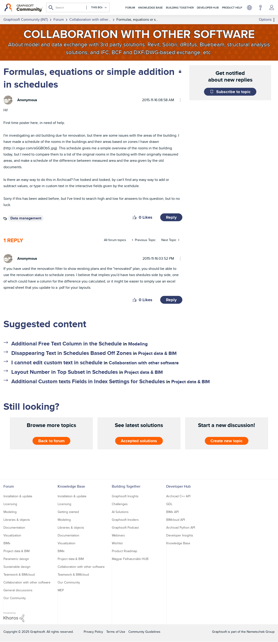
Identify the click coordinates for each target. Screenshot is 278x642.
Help (260, 7)
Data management (25, 218)
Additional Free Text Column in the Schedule (66, 343)
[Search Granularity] (96, 7)
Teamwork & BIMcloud (19, 574)
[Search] (77, 7)
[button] (134, 217)
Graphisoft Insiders (125, 519)
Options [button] (265, 19)
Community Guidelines (144, 631)
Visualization (12, 535)
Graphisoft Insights (125, 496)
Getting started (68, 511)
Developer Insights (179, 535)
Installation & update (17, 496)
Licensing (10, 504)
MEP (61, 590)
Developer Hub (208, 7)
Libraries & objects (16, 519)
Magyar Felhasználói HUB (130, 559)
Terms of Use (115, 631)
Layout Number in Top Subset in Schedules (64, 372)
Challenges (120, 504)
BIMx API (172, 511)
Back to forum (51, 441)
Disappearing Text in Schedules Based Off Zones (71, 353)
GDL (169, 504)
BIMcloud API (175, 519)
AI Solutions (120, 511)
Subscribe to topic (233, 92)
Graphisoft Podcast (125, 527)
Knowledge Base (150, 7)
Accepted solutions (139, 441)
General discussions (18, 590)
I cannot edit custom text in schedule (56, 362)
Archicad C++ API (178, 496)
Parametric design (16, 559)
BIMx (6, 543)
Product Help (232, 7)
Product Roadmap (124, 551)
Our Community (14, 598)
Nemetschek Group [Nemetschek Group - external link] (261, 631)
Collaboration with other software (144, 362)
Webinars (118, 535)
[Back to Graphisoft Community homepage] (23, 7)
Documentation (14, 527)
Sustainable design (16, 566)
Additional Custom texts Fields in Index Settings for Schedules (88, 381)
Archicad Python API (180, 527)
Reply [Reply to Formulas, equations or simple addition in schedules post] (171, 217)
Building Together (180, 7)
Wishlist (117, 543)
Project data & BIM (157, 353)
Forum (130, 7)
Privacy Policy (93, 631)
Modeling (138, 343)
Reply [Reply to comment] (171, 300)
